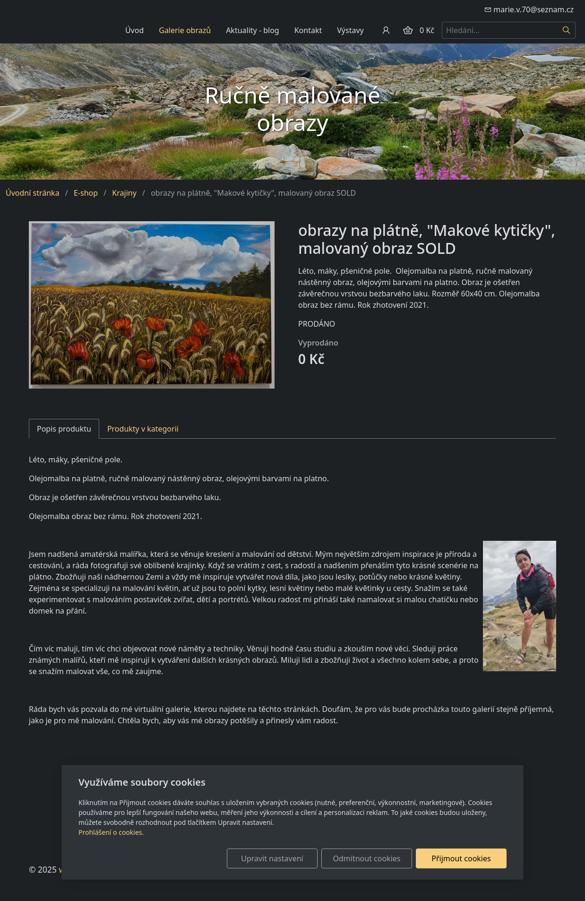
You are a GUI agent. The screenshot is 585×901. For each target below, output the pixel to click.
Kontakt (308, 30)
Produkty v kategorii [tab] (143, 429)
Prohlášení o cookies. (111, 832)
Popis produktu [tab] (64, 429)
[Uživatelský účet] (386, 30)
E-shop (86, 193)
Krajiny (124, 193)
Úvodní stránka (33, 193)
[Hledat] (567, 30)
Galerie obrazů (185, 30)
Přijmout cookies (460, 858)
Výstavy (350, 30)
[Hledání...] (500, 30)
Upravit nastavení (272, 858)
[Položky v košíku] (408, 30)
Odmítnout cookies (367, 858)
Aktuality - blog (252, 30)
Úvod (134, 30)
